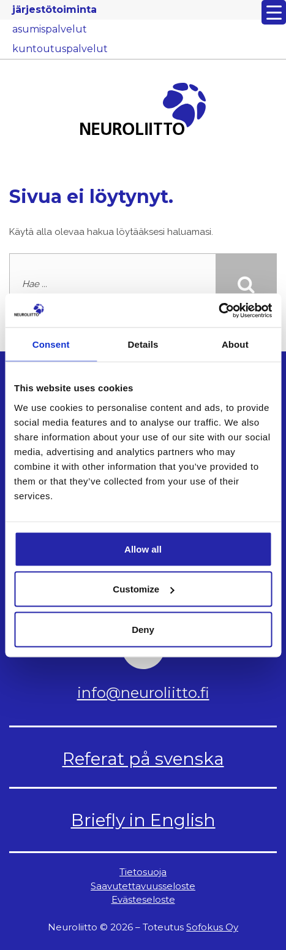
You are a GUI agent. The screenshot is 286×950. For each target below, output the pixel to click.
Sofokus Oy (212, 927)
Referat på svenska (143, 758)
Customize (143, 589)
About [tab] (235, 344)
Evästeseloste (143, 899)
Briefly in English (143, 820)
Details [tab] (143, 344)
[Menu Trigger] (274, 12)
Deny (143, 629)
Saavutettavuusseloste (143, 886)
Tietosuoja (143, 872)
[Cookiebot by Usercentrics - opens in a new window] (218, 310)
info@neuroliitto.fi (143, 693)
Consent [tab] (51, 344)
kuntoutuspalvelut (60, 49)
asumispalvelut (49, 29)
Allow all (143, 548)
